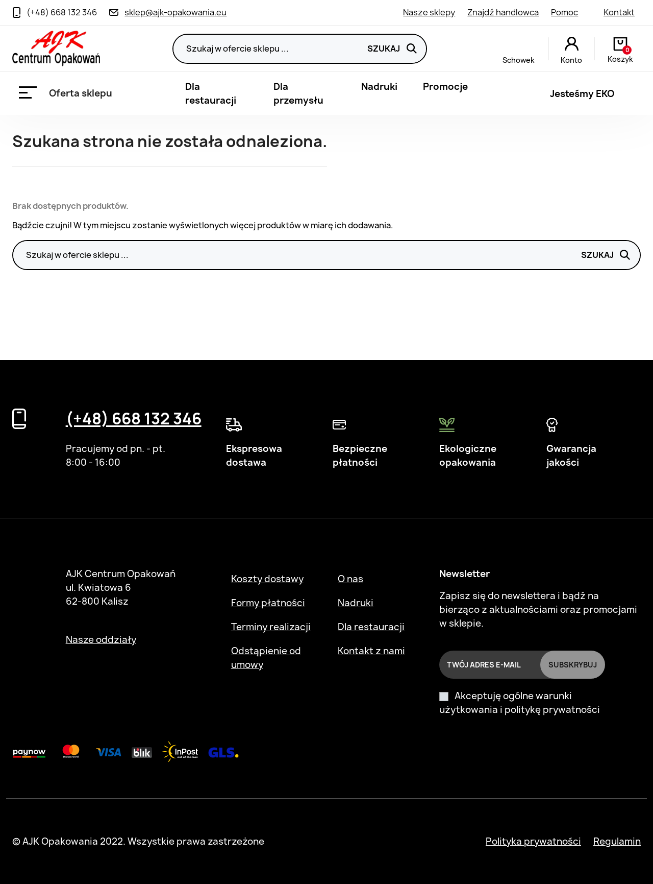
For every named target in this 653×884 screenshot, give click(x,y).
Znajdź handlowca (503, 12)
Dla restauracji (210, 93)
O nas (350, 578)
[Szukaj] (299, 49)
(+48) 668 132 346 (134, 419)
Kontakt (619, 12)
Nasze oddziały (101, 639)
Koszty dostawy (267, 578)
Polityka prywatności (533, 841)
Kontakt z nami (371, 650)
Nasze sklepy (429, 12)
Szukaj (392, 48)
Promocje (445, 86)
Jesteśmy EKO (582, 93)
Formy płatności (268, 602)
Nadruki (379, 86)
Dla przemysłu (298, 93)
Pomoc (564, 12)
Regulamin (617, 841)
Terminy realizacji (271, 626)
